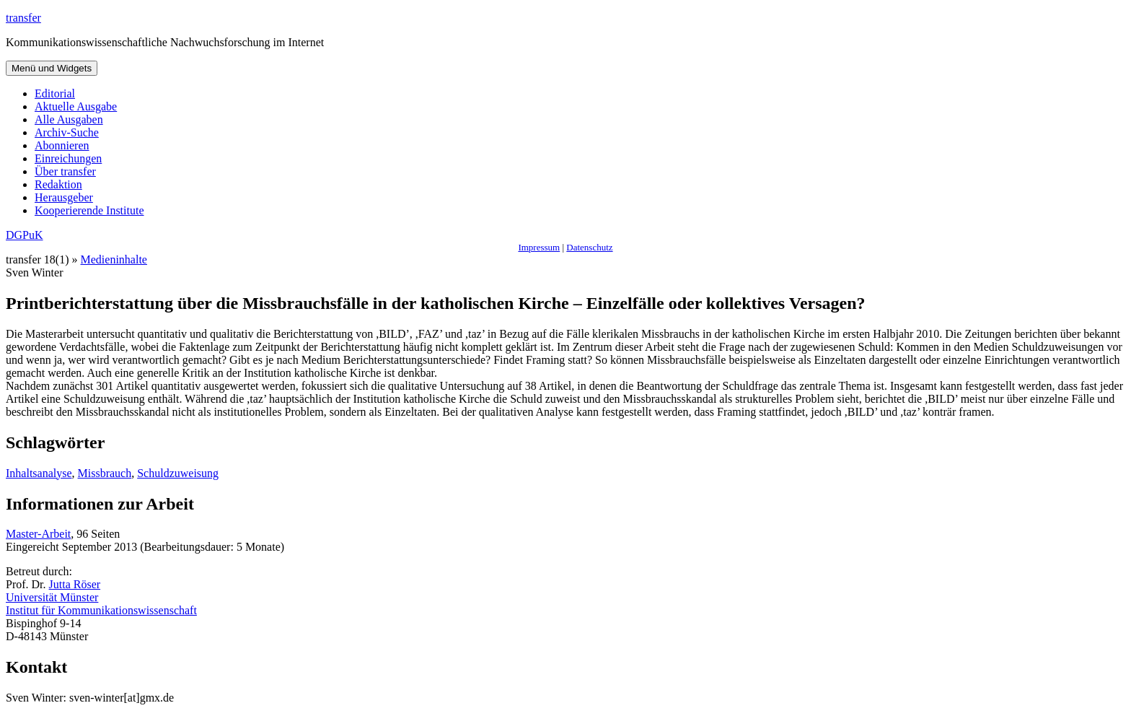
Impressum (539, 247)
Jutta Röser (75, 584)
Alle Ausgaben (69, 119)
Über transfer (65, 171)
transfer (23, 18)
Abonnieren (62, 145)
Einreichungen (68, 158)
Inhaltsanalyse (39, 473)
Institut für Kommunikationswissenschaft (101, 610)
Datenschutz (589, 247)
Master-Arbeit (38, 534)
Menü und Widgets (52, 68)
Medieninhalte (114, 259)
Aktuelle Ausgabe (76, 106)
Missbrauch (105, 473)
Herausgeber (64, 197)
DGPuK (24, 235)
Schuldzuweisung (178, 473)
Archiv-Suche (67, 132)
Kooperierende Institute (89, 210)
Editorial (55, 93)
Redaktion (58, 184)
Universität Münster (52, 597)
